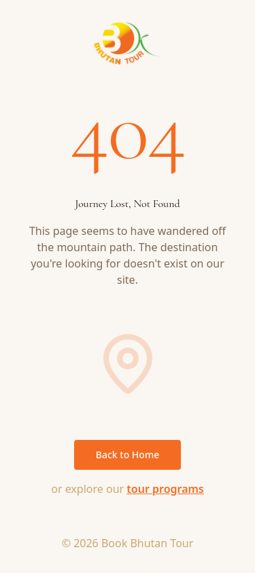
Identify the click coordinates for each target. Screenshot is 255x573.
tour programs (164, 488)
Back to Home (127, 454)
